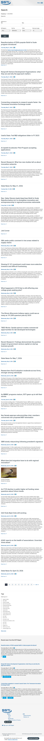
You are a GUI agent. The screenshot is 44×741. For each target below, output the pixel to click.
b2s (4, 656)
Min (2, 22)
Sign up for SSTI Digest (8, 725)
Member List (26, 717)
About (8, 714)
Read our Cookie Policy (13, 739)
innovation (10, 697)
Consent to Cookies (33, 738)
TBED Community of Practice (14, 720)
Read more (4, 65)
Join (24, 714)
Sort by (13, 28)
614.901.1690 (6, 735)
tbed (4, 697)
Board (9, 715)
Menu (38, 2)
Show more (3, 631)
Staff (9, 717)
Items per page (35, 28)
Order (23, 28)
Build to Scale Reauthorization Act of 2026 (17, 50)
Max (23, 22)
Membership (10, 718)
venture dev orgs (7, 676)
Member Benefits (27, 715)
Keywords (3, 16)
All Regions (3, 28)
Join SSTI (8, 722)
